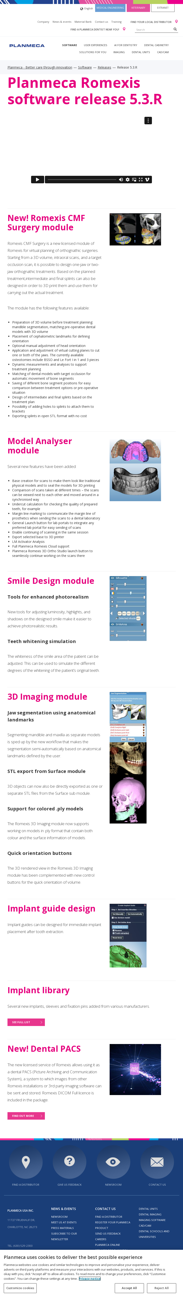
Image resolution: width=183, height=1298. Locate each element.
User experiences (95, 45)
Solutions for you (92, 52)
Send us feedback (108, 1233)
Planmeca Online (107, 1245)
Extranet (163, 7)
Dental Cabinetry (156, 45)
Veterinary (138, 7)
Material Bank (83, 21)
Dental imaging (150, 1214)
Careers (100, 1239)
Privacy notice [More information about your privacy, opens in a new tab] (90, 1278)
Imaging (119, 52)
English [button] (86, 8)
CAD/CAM (163, 52)
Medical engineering (110, 7)
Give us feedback (69, 1184)
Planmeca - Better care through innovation (39, 67)
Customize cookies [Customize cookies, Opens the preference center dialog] (20, 1288)
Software (69, 45)
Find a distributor (25, 1184)
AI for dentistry (125, 45)
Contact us (101, 21)
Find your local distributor (151, 22)
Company (43, 21)
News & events (62, 21)
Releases (104, 67)
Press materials (62, 1228)
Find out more (23, 1116)
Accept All (129, 1288)
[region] (91, 1274)
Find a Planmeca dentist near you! (95, 29)
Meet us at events (64, 1222)
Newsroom (113, 1184)
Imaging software (152, 1220)
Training (116, 21)
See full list (21, 1022)
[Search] (175, 29)
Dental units (141, 52)
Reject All (161, 1288)
